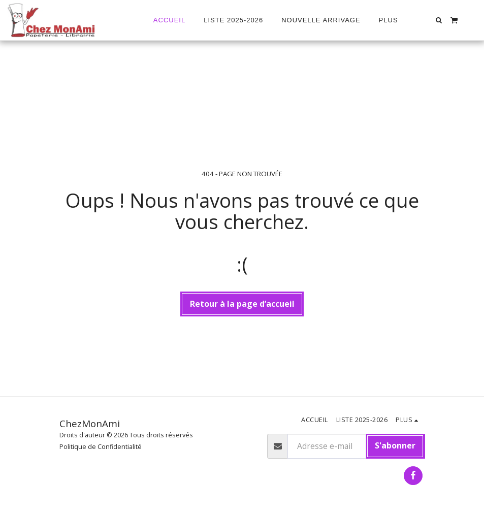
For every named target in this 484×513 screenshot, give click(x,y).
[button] (439, 20)
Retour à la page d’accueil (242, 303)
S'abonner (395, 445)
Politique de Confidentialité (100, 446)
